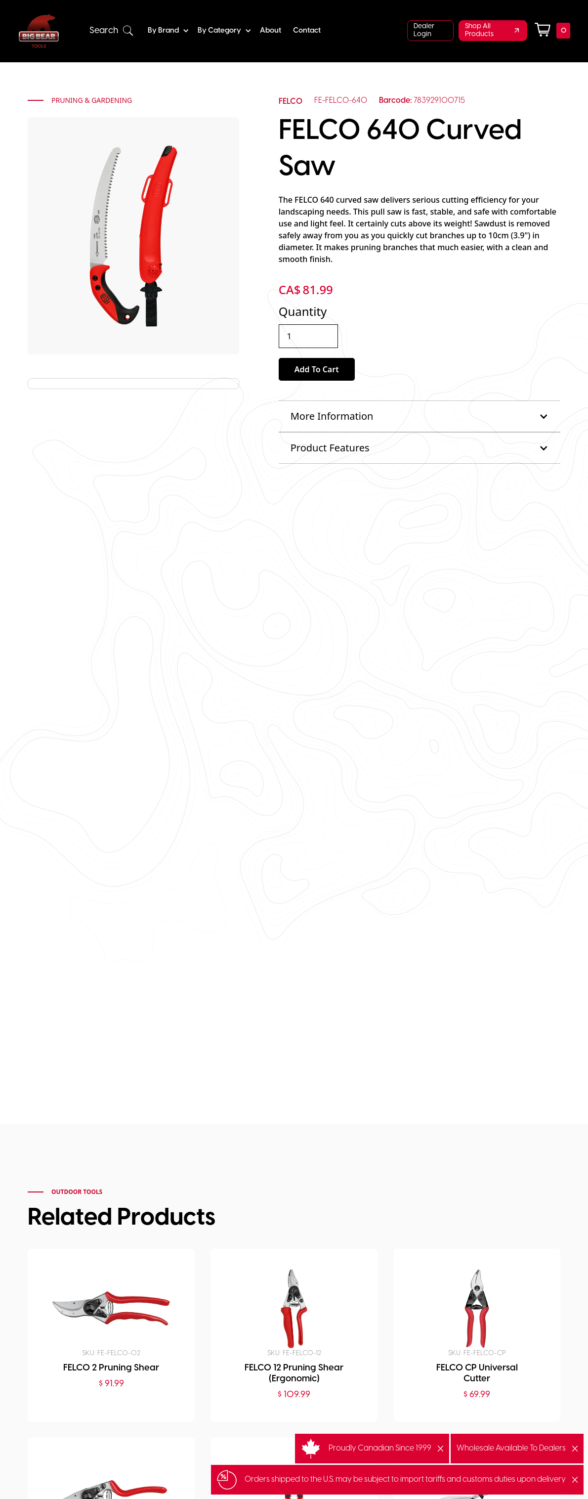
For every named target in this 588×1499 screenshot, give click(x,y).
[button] (111, 31)
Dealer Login (424, 30)
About (270, 31)
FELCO (290, 101)
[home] (39, 31)
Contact (307, 31)
